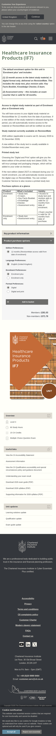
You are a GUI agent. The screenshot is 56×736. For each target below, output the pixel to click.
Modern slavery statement (28, 625)
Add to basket (28, 302)
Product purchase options (28, 240)
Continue (36, 17)
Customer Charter (28, 620)
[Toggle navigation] (50, 38)
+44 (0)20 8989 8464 (29, 676)
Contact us (28, 636)
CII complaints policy (28, 615)
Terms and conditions (28, 609)
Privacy (28, 604)
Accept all (11, 732)
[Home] (28, 546)
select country (42, 24)
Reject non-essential (31, 732)
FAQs (28, 631)
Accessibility (28, 598)
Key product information (28, 233)
